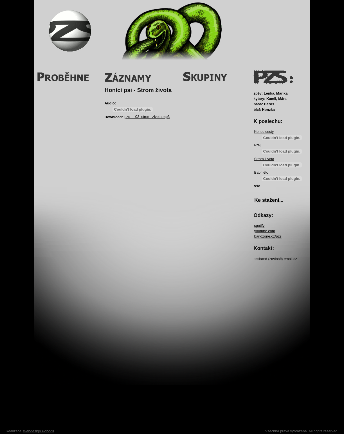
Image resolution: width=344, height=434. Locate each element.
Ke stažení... (269, 200)
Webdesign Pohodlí (38, 431)
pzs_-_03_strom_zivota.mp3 (147, 117)
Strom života (264, 159)
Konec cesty (264, 131)
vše (257, 186)
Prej (257, 145)
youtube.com (264, 231)
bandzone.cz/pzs (268, 236)
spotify (259, 225)
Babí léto (261, 172)
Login (292, 16)
